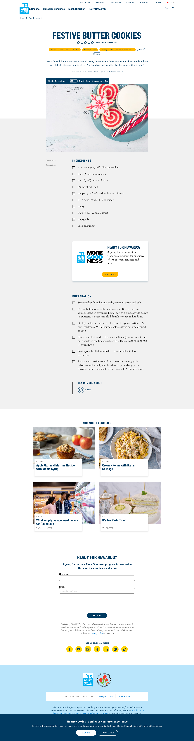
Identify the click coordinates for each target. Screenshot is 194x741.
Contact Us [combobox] (130, 2)
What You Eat (125, 696)
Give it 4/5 (89, 42)
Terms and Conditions (151, 726)
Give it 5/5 (92, 42)
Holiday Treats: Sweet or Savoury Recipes (117, 50)
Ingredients (51, 160)
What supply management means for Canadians (57, 522)
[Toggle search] (173, 9)
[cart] (166, 9)
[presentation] (97, 603)
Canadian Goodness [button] (71, 9)
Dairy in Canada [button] (45, 9)
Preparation (51, 165)
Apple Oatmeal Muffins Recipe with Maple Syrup (55, 467)
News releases (144, 2)
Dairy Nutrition (106, 696)
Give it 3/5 (85, 42)
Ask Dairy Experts (86, 2)
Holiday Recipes (90, 50)
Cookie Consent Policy (113, 726)
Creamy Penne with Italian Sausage (118, 467)
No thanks (108, 733)
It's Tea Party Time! (114, 520)
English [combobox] (158, 2)
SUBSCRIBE (110, 274)
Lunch (97, 54)
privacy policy (97, 633)
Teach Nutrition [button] (98, 9)
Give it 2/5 (82, 42)
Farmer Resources (101, 2)
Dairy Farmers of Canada (24, 8)
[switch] (88, 81)
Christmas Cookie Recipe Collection (64, 50)
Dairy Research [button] (122, 9)
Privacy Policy (130, 726)
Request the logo (116, 2)
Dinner (141, 50)
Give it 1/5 (78, 42)
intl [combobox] (171, 2)
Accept (86, 733)
